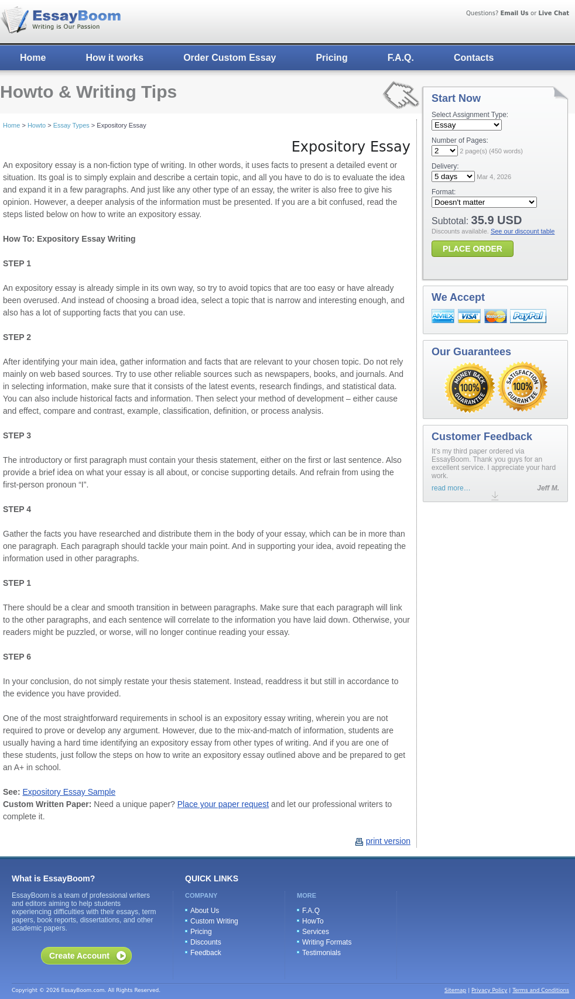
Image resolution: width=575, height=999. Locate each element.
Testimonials (321, 953)
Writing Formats (326, 942)
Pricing (331, 58)
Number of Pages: (460, 140)
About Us (204, 911)
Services (315, 932)
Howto (37, 125)
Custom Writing (214, 921)
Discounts (205, 942)
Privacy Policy (489, 990)
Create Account (79, 955)
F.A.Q (311, 911)
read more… (451, 488)
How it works (114, 58)
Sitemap (455, 990)
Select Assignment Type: (470, 115)
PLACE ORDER (472, 248)
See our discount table (523, 231)
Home (33, 58)
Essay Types (71, 125)
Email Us (514, 13)
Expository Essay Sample (68, 792)
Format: (444, 192)
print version (388, 841)
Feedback (205, 953)
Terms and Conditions (540, 990)
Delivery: (445, 166)
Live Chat (553, 13)
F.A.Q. (401, 58)
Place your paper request (223, 804)
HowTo (313, 921)
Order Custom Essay (229, 58)
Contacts (474, 58)
